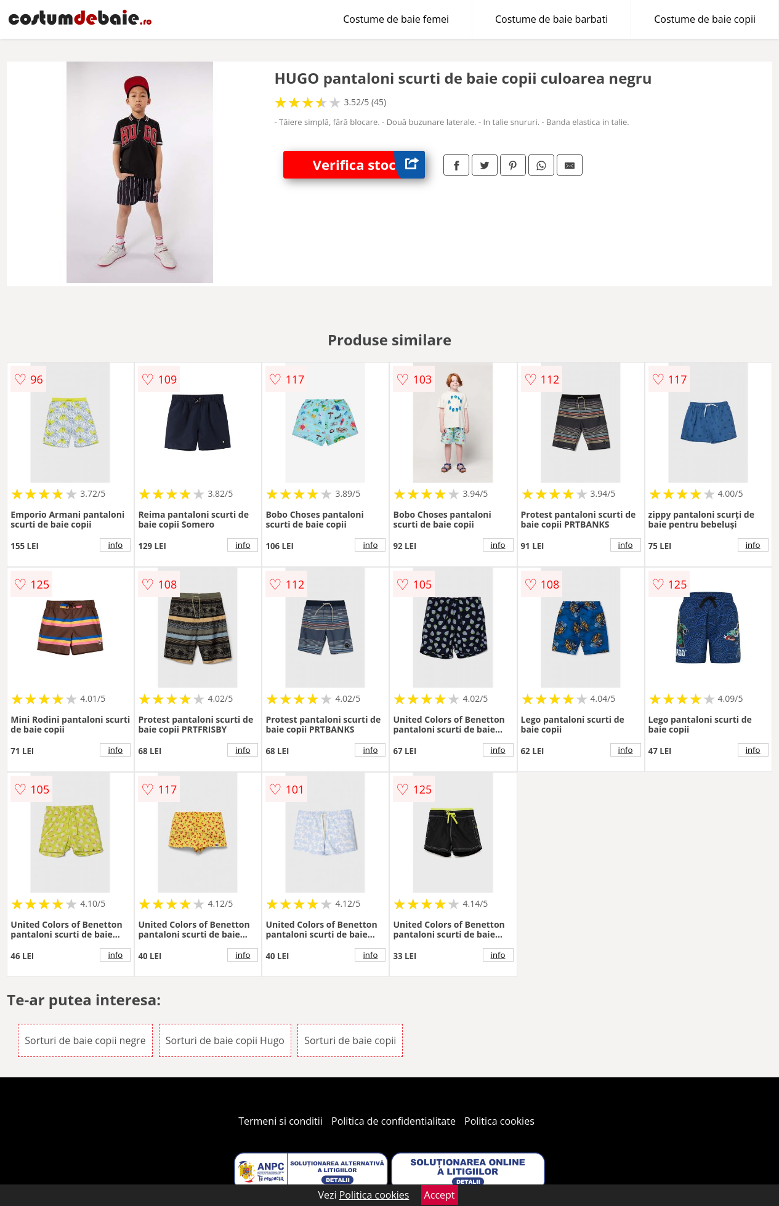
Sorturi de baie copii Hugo (225, 1040)
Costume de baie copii (705, 19)
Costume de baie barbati (551, 19)
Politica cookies (499, 1121)
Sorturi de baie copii (350, 1040)
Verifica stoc (369, 165)
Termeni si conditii (280, 1121)
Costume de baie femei (396, 19)
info (115, 544)
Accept (439, 1195)
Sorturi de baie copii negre (85, 1040)
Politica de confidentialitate (393, 1121)
